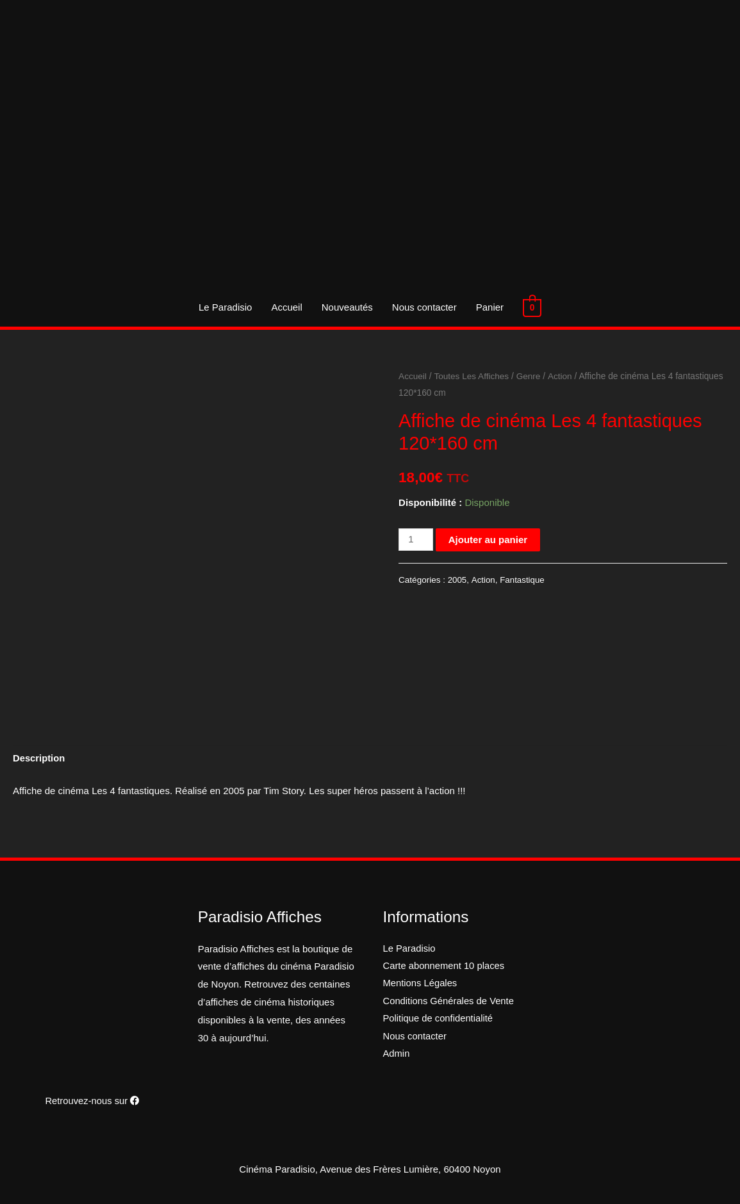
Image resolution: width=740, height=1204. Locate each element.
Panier (490, 307)
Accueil (287, 307)
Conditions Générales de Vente (449, 1002)
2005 (457, 580)
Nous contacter (425, 307)
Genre (530, 376)
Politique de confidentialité (439, 1020)
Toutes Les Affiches (472, 376)
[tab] (39, 759)
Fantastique (523, 580)
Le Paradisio (225, 307)
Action (561, 376)
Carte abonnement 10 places (445, 966)
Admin (397, 1055)
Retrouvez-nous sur (92, 1100)
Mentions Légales (421, 984)
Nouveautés (348, 307)
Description (39, 758)
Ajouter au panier (488, 539)
